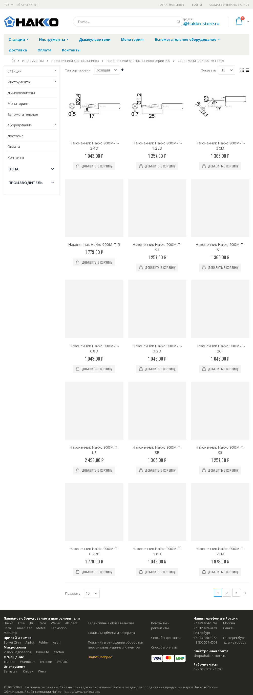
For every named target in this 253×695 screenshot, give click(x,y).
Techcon (46, 661)
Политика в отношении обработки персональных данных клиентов (115, 644)
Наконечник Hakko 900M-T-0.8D (94, 348)
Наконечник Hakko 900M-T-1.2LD (157, 145)
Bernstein (11, 671)
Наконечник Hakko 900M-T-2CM (220, 551)
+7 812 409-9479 (205, 628)
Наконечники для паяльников (75, 60)
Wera (42, 671)
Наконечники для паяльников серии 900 (138, 60)
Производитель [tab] (26, 182)
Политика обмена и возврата (111, 632)
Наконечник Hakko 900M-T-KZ (94, 450)
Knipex (28, 671)
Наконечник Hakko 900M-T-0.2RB (94, 551)
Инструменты (33, 60)
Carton (59, 652)
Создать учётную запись (229, 4)
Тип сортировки (77, 70)
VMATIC (62, 661)
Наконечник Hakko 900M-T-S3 (220, 450)
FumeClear (24, 628)
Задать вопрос (100, 657)
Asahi (57, 642)
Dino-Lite (42, 652)
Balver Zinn (12, 642)
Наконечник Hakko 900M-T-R (94, 244)
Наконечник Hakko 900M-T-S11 (220, 247)
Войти (197, 4)
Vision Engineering (17, 652)
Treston (9, 661)
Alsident (71, 623)
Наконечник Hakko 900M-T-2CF (220, 348)
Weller (56, 623)
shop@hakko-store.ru (196, 23)
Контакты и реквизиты (160, 625)
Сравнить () (28, 4)
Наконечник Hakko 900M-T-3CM (220, 145)
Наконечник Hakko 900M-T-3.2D (157, 348)
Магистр (10, 632)
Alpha (29, 642)
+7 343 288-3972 (205, 637)
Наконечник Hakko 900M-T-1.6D (157, 551)
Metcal (41, 628)
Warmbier (27, 661)
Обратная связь (172, 4)
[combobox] (128, 21)
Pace (42, 623)
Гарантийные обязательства (111, 623)
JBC (31, 623)
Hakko (8, 623)
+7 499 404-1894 (205, 623)
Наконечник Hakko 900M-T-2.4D (94, 145)
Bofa (7, 628)
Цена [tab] (14, 168)
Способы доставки (166, 637)
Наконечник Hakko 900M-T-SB (157, 450)
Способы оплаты (164, 647)
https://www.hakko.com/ (82, 691)
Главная (13, 60)
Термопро (59, 628)
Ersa (21, 623)
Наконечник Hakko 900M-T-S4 (157, 247)
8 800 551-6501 (206, 642)
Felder (43, 642)
